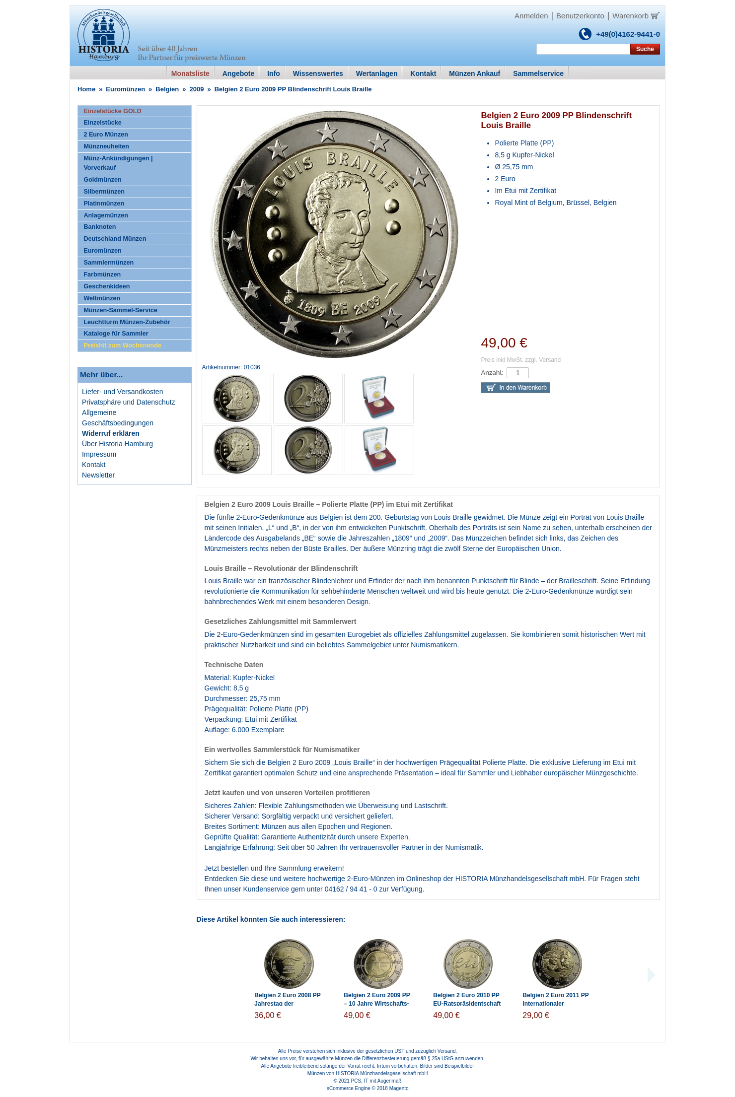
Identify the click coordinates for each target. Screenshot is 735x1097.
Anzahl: (492, 372)
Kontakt (93, 465)
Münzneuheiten (106, 146)
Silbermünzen (104, 191)
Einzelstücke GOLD (112, 111)
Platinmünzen (103, 203)
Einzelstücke (102, 122)
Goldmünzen (102, 179)
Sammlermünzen (108, 262)
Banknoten (99, 226)
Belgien (167, 89)
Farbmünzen (102, 274)
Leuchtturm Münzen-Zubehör (126, 322)
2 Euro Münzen (105, 134)
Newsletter (98, 475)
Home (86, 89)
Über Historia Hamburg (117, 444)
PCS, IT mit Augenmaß (376, 1081)
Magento (399, 1088)
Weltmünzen (101, 298)
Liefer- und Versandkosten (122, 392)
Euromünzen (125, 89)
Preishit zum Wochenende (122, 345)
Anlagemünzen (105, 215)
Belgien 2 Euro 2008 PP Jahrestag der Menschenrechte (287, 1004)
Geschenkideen (106, 286)
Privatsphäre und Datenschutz (128, 402)
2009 (197, 89)
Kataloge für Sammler (115, 333)
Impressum (99, 454)
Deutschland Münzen (114, 238)
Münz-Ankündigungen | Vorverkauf (117, 163)
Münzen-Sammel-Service (120, 310)
